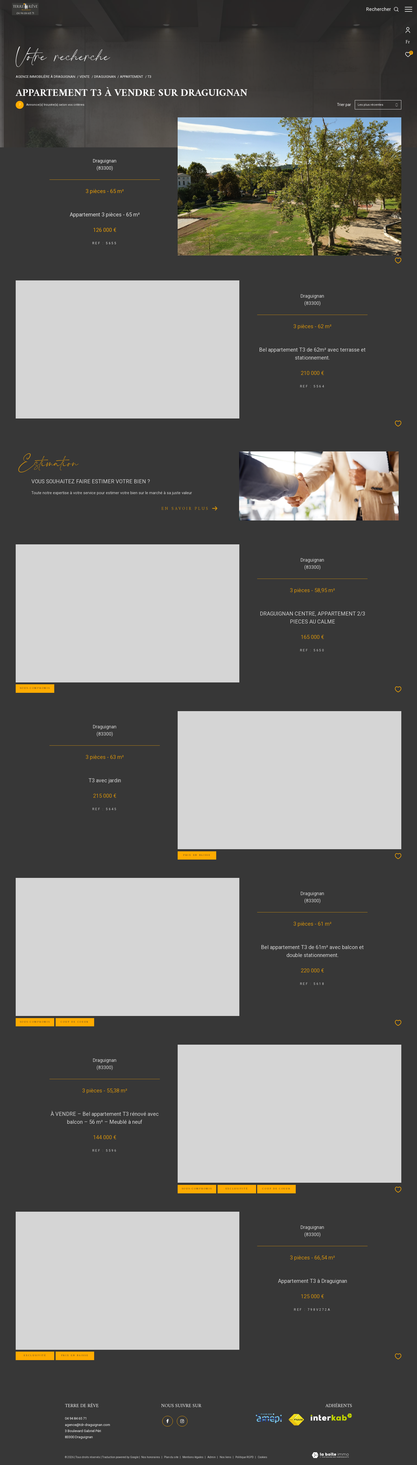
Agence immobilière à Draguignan (45, 77)
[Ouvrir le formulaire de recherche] (380, 9)
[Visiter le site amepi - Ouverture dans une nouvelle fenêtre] (269, 1418)
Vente (85, 77)
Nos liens (226, 1457)
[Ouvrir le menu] (408, 9)
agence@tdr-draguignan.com (87, 1425)
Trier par (344, 104)
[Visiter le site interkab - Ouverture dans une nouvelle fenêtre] (331, 1417)
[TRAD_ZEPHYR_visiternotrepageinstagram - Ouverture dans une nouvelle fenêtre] (181, 1420)
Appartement (131, 77)
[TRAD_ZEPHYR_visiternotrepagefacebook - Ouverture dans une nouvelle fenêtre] (166, 1420)
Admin (211, 1457)
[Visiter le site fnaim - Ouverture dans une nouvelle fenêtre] (296, 1419)
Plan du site (171, 1457)
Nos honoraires (151, 1457)
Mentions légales (193, 1457)
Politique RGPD (244, 1457)
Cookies (262, 1457)
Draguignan (105, 77)
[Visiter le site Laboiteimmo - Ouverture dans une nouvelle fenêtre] (330, 1455)
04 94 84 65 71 (76, 1418)
